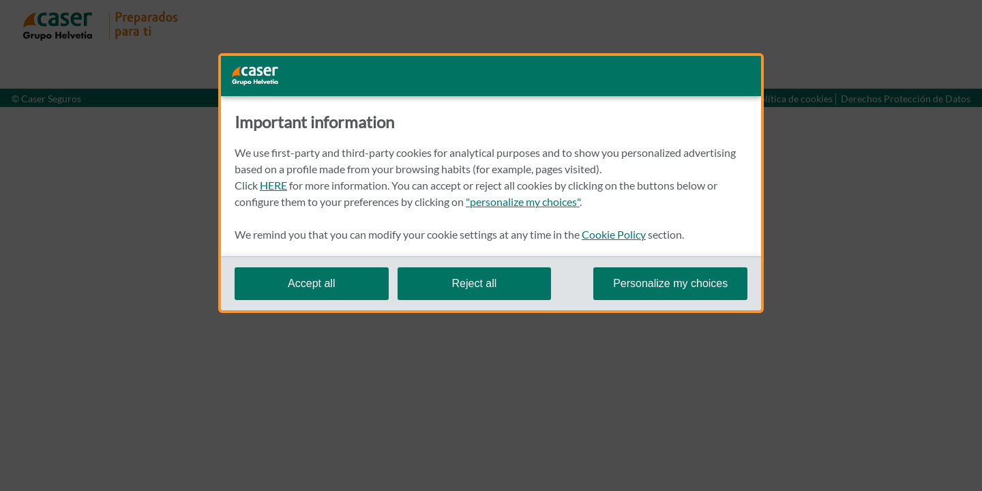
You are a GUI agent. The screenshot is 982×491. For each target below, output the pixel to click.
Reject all (473, 283)
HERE (273, 185)
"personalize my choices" (523, 201)
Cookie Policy (614, 234)
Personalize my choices (670, 283)
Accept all (311, 283)
